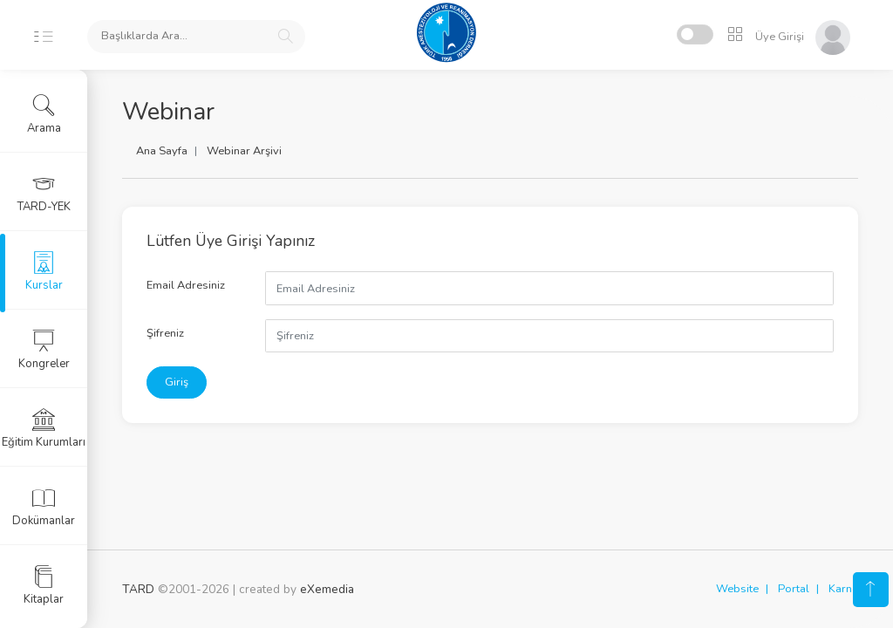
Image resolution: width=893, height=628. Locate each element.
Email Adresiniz (186, 285)
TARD (138, 589)
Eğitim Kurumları (43, 428)
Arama (44, 114)
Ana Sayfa (161, 151)
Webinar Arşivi (244, 151)
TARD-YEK (44, 193)
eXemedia (327, 589)
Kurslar (44, 271)
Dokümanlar (43, 507)
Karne (843, 589)
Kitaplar (44, 585)
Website (737, 589)
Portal (793, 589)
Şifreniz (165, 333)
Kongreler (44, 350)
